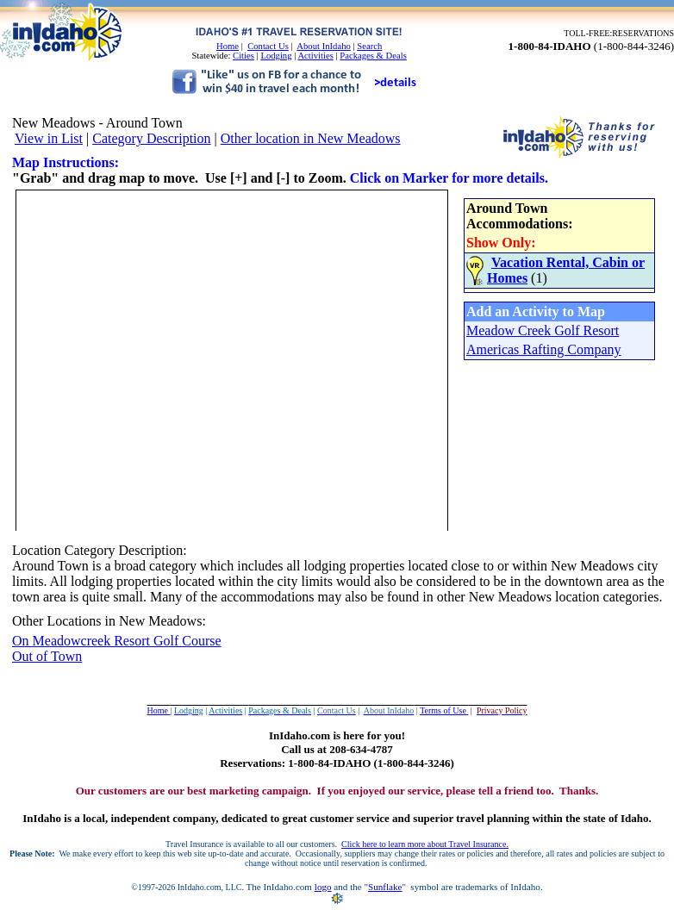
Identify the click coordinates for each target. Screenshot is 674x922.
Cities (243, 55)
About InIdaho (323, 46)
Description (151, 550)
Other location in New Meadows (311, 138)
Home (227, 46)
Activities (315, 55)
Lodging (275, 55)
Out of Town (47, 656)
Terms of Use (444, 710)
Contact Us (268, 46)
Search (369, 46)
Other (27, 621)
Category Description (151, 138)
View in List (49, 138)
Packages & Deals (373, 55)
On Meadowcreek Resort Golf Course (117, 640)
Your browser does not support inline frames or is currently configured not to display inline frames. (335, 358)
